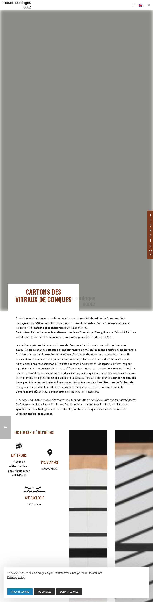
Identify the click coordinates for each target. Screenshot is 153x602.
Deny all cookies (69, 591)
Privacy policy (16, 577)
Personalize (44, 591)
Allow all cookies (20, 591)
